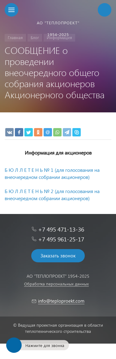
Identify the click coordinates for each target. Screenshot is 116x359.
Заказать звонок (58, 255)
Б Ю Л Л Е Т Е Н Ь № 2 (29, 191)
